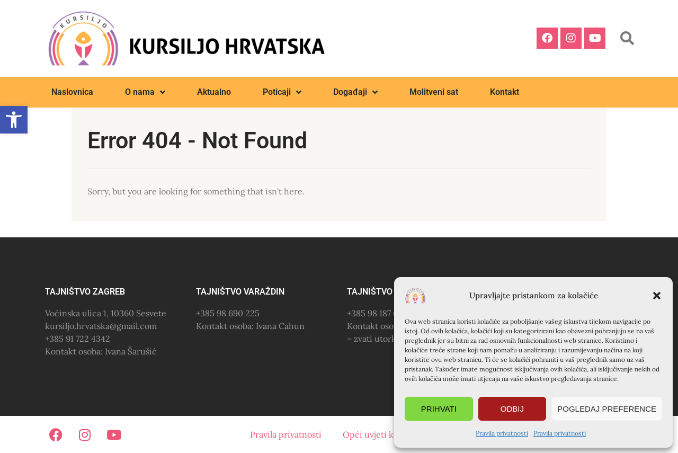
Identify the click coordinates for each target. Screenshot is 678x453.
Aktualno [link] (214, 92)
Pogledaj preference (606, 408)
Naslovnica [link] (72, 92)
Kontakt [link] (504, 92)
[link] (14, 120)
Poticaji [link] (282, 92)
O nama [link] (145, 92)
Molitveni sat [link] (433, 92)
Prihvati (439, 408)
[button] (657, 295)
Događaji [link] (355, 92)
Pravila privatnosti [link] (502, 433)
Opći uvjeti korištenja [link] (385, 434)
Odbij (512, 408)
